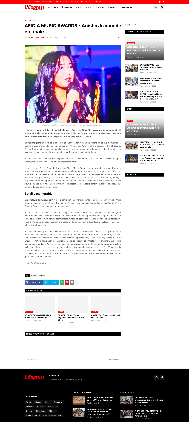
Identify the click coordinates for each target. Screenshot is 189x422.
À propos (49, 2)
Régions (40, 406)
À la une (36, 20)
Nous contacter (95, 2)
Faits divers (53, 406)
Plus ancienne (114, 359)
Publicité (84, 2)
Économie (67, 7)
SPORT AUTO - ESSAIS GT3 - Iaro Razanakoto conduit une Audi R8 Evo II (152, 157)
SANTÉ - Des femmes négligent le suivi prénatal (106, 316)
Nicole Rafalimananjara (35, 37)
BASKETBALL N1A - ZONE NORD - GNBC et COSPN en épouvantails (152, 144)
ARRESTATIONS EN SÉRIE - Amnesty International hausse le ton (151, 80)
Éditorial (58, 2)
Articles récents (38, 2)
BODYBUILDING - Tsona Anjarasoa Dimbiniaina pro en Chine (71, 317)
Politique (53, 7)
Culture (100, 7)
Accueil (27, 2)
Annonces (127, 7)
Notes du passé (33, 415)
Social (79, 7)
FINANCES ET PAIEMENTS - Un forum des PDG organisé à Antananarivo (148, 413)
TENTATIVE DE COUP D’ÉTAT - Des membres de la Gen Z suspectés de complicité (100, 411)
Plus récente (31, 359)
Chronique (40, 411)
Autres (112, 7)
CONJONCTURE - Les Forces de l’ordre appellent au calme (151, 67)
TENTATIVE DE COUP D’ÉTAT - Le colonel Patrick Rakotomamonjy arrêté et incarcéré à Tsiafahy (152, 95)
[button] (156, 7)
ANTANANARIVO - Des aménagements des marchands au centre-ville (149, 399)
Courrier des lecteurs (70, 2)
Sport (89, 7)
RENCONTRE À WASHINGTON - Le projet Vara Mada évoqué (40, 316)
